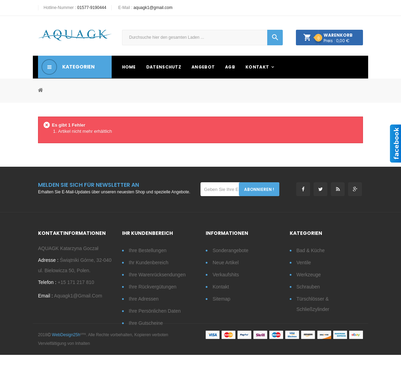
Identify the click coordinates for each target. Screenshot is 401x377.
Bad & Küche (311, 250)
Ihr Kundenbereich (148, 262)
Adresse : (48, 262)
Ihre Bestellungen (148, 250)
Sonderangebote (231, 250)
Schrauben (308, 286)
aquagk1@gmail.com (152, 7)
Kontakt (221, 286)
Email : (45, 297)
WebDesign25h (66, 357)
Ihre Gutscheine (146, 323)
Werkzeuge (309, 274)
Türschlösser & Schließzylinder (313, 304)
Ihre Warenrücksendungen (157, 274)
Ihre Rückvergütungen (153, 286)
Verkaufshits (226, 274)
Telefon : (47, 284)
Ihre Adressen (144, 299)
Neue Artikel (226, 262)
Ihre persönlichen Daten (155, 311)
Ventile (304, 262)
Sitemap (221, 299)
